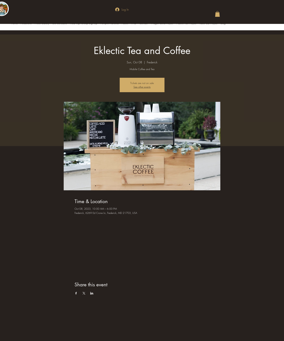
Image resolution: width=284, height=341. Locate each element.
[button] (217, 14)
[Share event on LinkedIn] (91, 293)
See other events (142, 87)
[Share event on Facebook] (76, 293)
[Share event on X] (83, 293)
